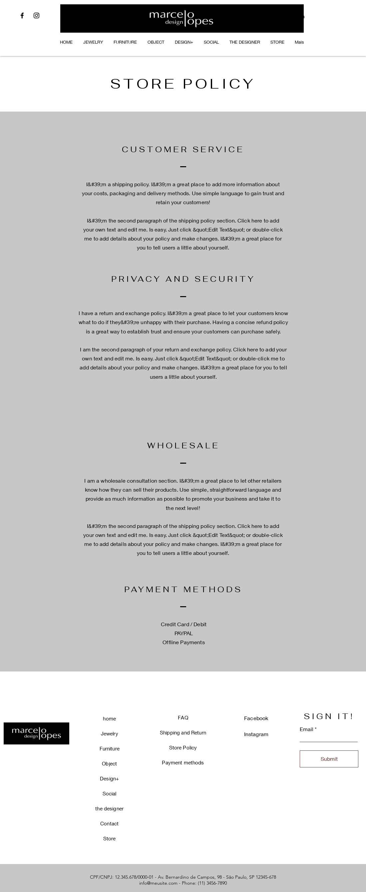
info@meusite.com (158, 883)
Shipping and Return (183, 732)
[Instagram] (36, 15)
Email (306, 729)
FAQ (183, 717)
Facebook (256, 718)
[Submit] (329, 758)
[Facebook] (22, 15)
